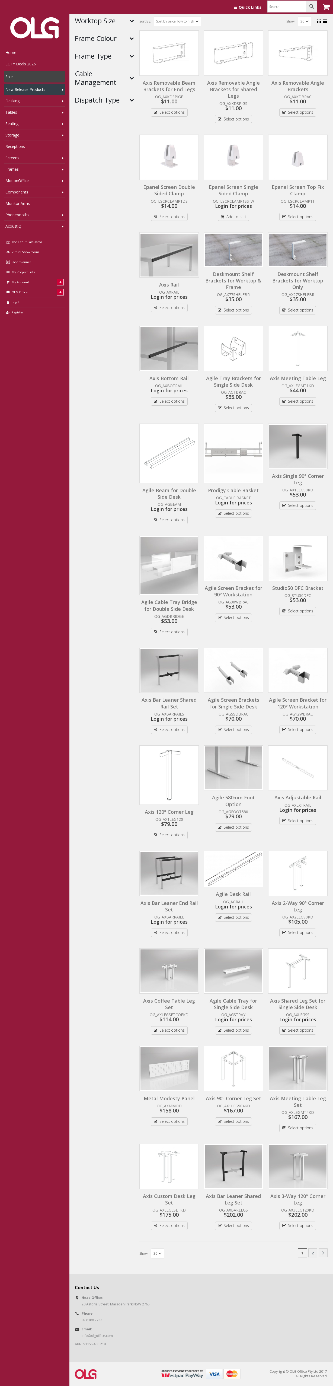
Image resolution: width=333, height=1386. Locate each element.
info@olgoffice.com (97, 1335)
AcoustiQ (13, 226)
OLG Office (16, 292)
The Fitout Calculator (24, 242)
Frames (12, 169)
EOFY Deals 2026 (20, 63)
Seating (11, 123)
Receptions (15, 146)
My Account (17, 282)
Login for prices (233, 206)
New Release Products (25, 89)
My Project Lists (20, 272)
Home (10, 52)
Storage (12, 135)
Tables (11, 112)
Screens (12, 157)
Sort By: (145, 21)
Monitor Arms (17, 203)
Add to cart (236, 216)
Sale (9, 76)
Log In (13, 302)
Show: (290, 21)
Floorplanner (18, 262)
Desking (12, 100)
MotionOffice (17, 180)
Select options (172, 112)
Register (14, 312)
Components (16, 192)
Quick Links (247, 7)
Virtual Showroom (22, 252)
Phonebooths (17, 214)
